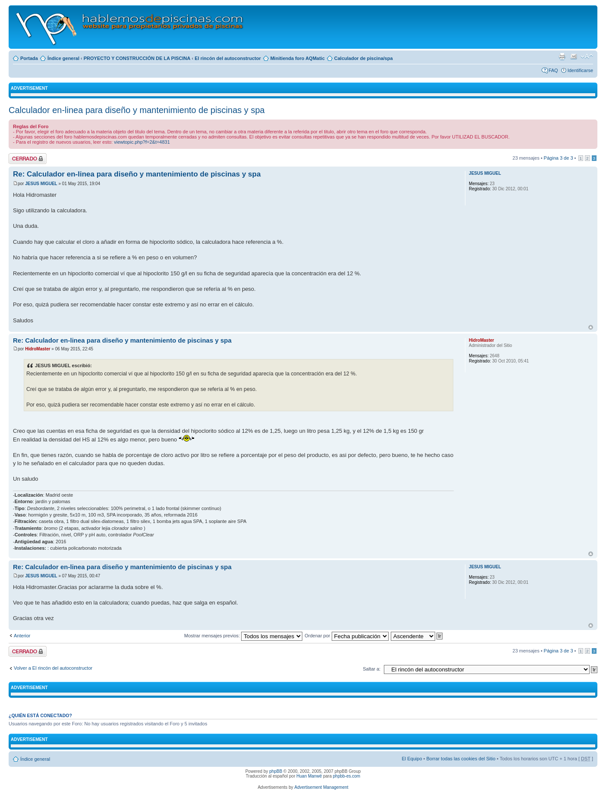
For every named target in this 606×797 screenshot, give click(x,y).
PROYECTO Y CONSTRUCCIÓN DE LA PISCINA (137, 58)
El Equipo (412, 758)
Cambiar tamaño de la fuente (587, 56)
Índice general (63, 58)
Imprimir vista (562, 56)
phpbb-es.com (346, 776)
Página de (558, 158)
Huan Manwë (309, 776)
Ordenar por (346, 635)
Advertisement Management (321, 787)
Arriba (590, 327)
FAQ (553, 70)
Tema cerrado (28, 158)
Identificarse (580, 70)
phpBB (275, 771)
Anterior (22, 635)
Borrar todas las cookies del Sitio (460, 758)
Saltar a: (371, 668)
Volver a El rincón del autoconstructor (53, 668)
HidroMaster (37, 349)
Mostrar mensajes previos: (243, 635)
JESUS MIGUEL (41, 183)
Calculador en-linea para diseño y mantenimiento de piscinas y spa (137, 110)
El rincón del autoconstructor (228, 58)
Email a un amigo (573, 56)
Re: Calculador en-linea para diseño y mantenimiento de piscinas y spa (137, 174)
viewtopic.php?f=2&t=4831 (142, 142)
